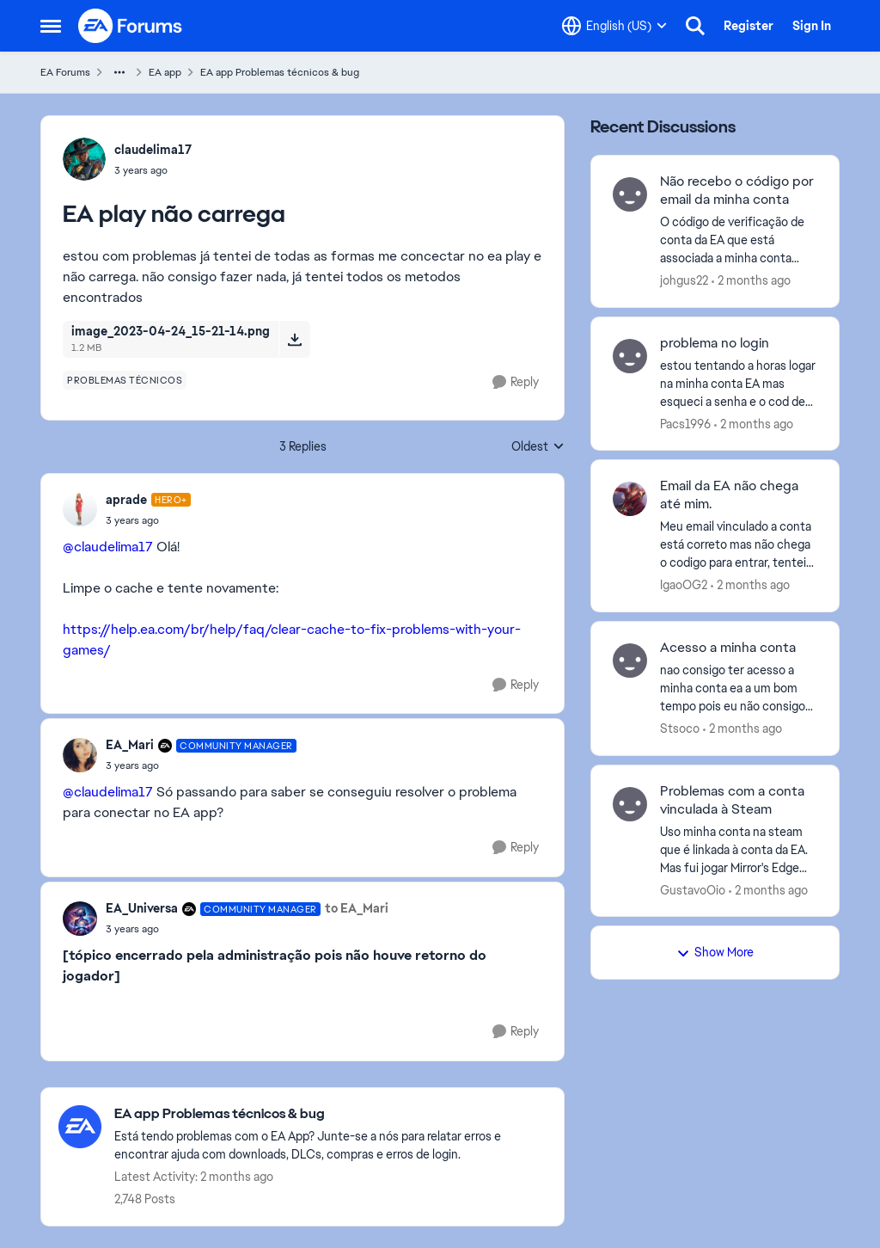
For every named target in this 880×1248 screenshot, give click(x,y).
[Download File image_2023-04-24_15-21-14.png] (294, 339)
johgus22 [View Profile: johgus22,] (684, 280)
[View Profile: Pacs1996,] (630, 356)
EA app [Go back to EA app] (165, 72)
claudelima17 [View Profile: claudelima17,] (153, 149)
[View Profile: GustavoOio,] (630, 804)
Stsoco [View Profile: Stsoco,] (680, 728)
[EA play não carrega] (148, 520)
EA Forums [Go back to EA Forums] (65, 72)
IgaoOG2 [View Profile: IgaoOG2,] (683, 585)
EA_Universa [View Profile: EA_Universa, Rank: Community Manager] (142, 908)
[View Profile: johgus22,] (630, 194)
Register (748, 26)
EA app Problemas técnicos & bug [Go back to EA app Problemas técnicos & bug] (279, 72)
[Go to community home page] (130, 26)
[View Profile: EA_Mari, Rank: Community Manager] (80, 755)
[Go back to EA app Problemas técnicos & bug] (330, 1114)
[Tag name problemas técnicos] (124, 380)
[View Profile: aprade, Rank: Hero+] (80, 509)
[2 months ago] (751, 281)
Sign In (811, 26)
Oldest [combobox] (538, 447)
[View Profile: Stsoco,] (630, 660)
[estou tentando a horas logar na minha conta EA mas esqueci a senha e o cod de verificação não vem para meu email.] (738, 383)
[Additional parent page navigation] (119, 72)
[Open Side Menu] (51, 26)
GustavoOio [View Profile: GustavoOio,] (692, 889)
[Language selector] (614, 26)
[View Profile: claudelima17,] (84, 159)
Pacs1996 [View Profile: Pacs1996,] (685, 423)
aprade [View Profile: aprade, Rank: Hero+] (126, 499)
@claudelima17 (108, 547)
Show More (715, 952)
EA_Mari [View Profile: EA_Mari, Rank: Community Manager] (130, 745)
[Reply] (515, 382)
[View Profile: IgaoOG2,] (630, 499)
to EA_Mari (356, 908)
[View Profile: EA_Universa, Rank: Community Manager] (80, 918)
